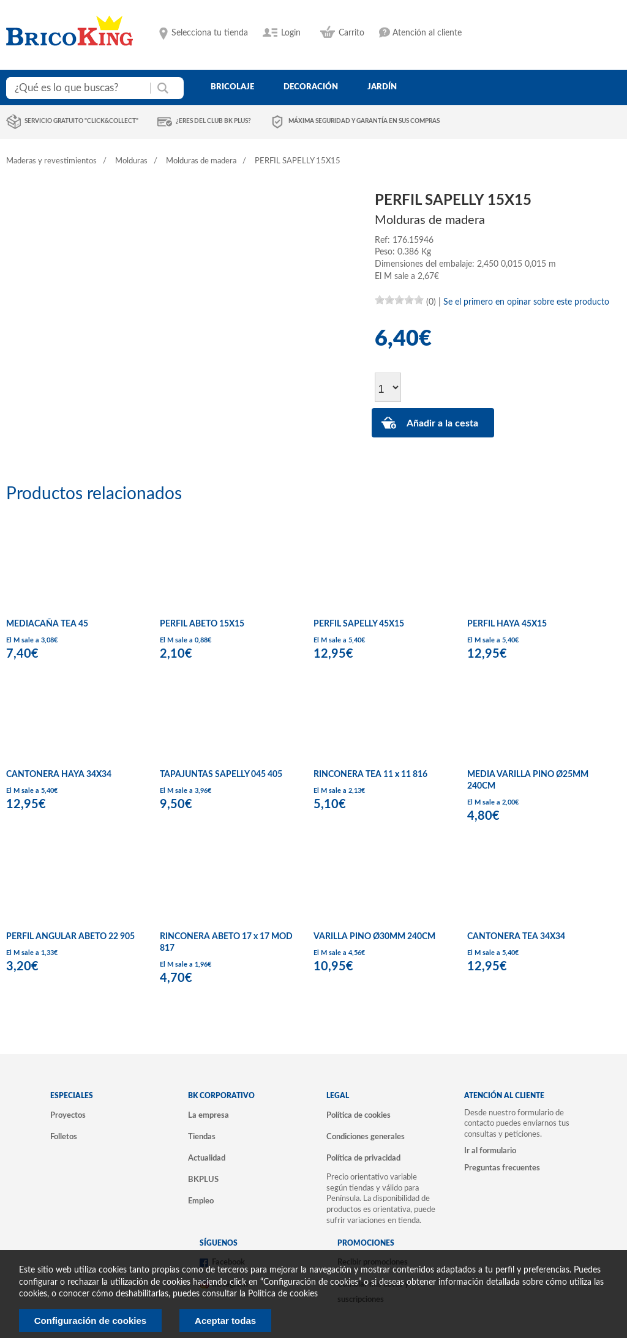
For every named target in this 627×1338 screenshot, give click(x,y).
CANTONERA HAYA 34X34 (58, 774)
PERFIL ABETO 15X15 (202, 624)
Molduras (131, 161)
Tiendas (202, 1136)
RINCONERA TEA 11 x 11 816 (370, 774)
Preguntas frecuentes (502, 1168)
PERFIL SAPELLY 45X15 (359, 624)
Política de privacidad (363, 1158)
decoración (310, 87)
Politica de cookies (283, 1294)
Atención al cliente (427, 33)
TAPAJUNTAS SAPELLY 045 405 (221, 774)
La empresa (208, 1115)
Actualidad (206, 1158)
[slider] (399, 300)
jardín (382, 87)
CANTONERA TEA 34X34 (516, 936)
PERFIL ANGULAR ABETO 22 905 (70, 936)
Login (291, 33)
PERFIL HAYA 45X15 (507, 624)
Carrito (351, 33)
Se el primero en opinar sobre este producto (526, 302)
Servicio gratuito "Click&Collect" (81, 121)
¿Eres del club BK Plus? (213, 121)
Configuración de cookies (90, 1320)
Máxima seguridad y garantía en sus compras (364, 121)
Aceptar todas (225, 1320)
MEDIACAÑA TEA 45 (47, 624)
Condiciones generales (365, 1136)
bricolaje (232, 87)
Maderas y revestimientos (51, 161)
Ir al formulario (490, 1150)
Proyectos (68, 1115)
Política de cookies (358, 1115)
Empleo (201, 1201)
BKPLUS (203, 1179)
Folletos (63, 1136)
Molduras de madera (201, 161)
